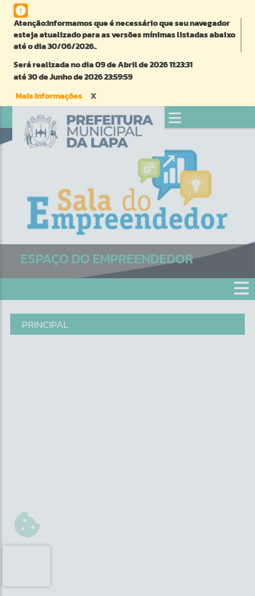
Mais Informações (49, 96)
